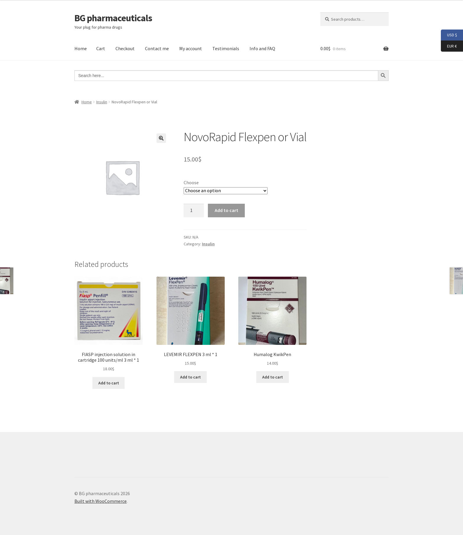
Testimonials (225, 48)
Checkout (125, 48)
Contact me (157, 48)
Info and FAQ (262, 48)
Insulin (101, 102)
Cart (100, 48)
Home (80, 48)
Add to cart (226, 210)
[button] (161, 138)
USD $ (449, 35)
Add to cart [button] (108, 383)
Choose (191, 182)
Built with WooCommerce (100, 501)
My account (190, 48)
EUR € (449, 46)
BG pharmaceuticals (113, 18)
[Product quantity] (194, 210)
